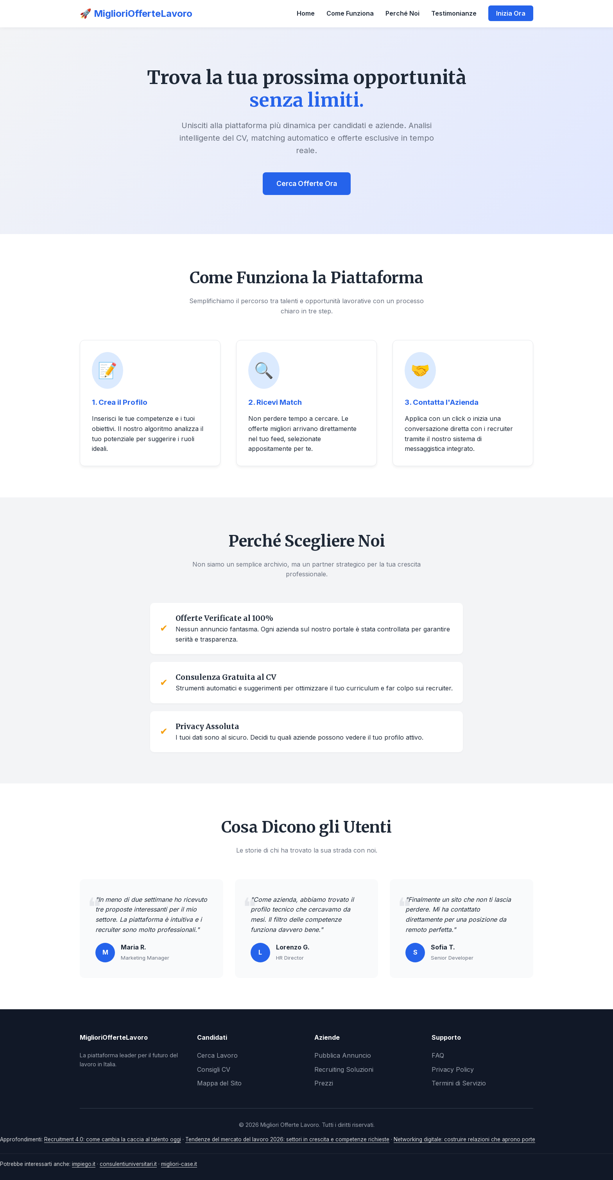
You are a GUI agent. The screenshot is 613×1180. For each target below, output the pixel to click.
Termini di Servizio (459, 1083)
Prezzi (323, 1083)
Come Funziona (350, 13)
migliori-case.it (179, 1164)
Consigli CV (213, 1069)
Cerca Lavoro (217, 1055)
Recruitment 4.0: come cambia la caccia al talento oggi (112, 1139)
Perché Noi (402, 13)
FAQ (438, 1055)
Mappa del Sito (219, 1083)
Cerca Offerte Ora (306, 183)
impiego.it (83, 1164)
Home (306, 13)
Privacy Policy (453, 1069)
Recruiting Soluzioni (343, 1069)
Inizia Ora (510, 13)
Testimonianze (454, 13)
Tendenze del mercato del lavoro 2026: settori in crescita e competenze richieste (287, 1139)
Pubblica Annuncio (342, 1055)
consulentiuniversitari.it (128, 1164)
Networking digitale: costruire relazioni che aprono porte (464, 1139)
